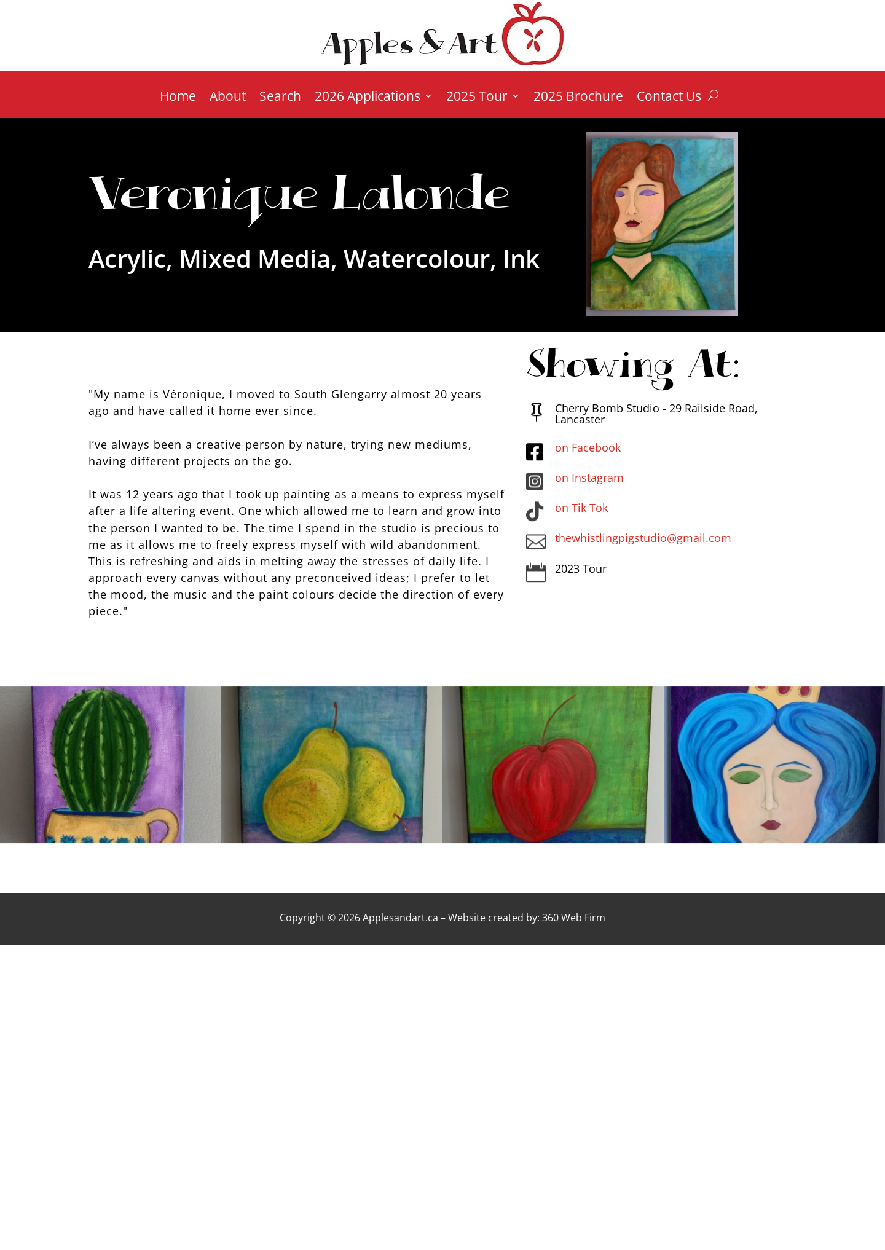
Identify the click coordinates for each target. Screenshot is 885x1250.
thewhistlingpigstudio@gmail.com (643, 537)
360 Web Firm (573, 917)
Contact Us (669, 98)
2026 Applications (367, 98)
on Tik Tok (581, 507)
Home (178, 98)
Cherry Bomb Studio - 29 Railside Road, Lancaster (656, 413)
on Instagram (589, 477)
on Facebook (588, 447)
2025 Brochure (578, 98)
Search (280, 98)
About (228, 98)
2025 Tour (477, 98)
